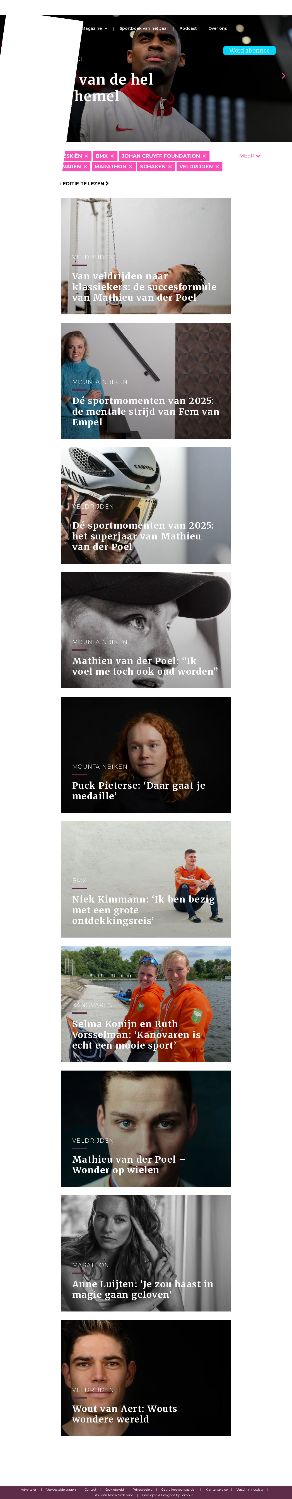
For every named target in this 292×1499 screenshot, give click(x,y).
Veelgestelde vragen (61, 1489)
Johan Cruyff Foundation (161, 156)
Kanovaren (64, 167)
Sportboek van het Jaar (144, 28)
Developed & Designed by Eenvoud (168, 1495)
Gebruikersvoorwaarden (179, 1489)
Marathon (110, 167)
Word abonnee (249, 50)
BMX (102, 156)
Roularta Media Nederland (114, 1495)
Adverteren (29, 1489)
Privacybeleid (143, 1489)
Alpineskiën (64, 156)
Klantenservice (217, 1489)
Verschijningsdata (250, 1489)
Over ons (217, 28)
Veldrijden (196, 167)
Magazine (92, 28)
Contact (90, 1489)
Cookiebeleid (114, 1489)
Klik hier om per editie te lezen (62, 183)
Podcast (188, 28)
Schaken (153, 167)
